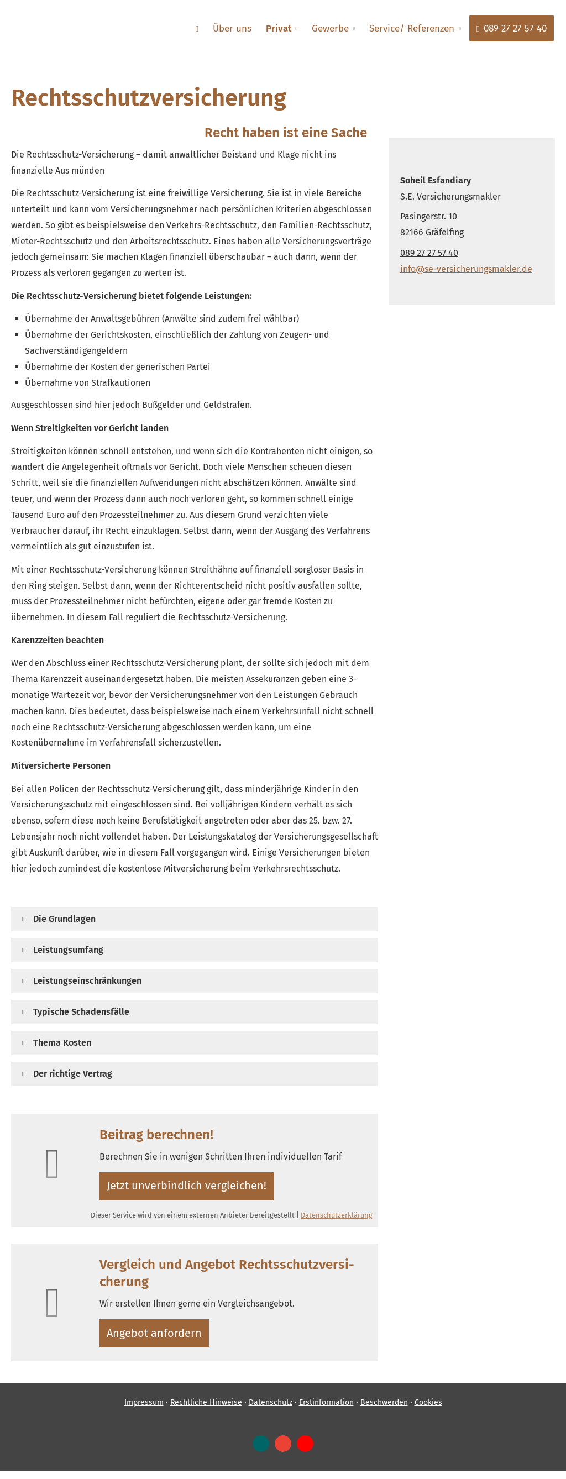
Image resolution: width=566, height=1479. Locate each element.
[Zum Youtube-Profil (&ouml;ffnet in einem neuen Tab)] (305, 1452)
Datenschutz (270, 1410)
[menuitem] (202, 28)
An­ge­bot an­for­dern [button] (157, 1339)
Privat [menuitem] (282, 28)
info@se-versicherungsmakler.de (466, 269)
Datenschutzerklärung (337, 1219)
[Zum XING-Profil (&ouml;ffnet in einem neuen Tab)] (261, 1452)
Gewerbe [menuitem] (332, 28)
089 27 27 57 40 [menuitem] (512, 28)
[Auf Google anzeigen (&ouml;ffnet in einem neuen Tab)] (283, 1452)
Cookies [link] (428, 1410)
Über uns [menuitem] (236, 28)
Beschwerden (384, 1410)
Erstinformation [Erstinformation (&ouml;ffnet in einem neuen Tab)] (326, 1410)
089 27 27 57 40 (429, 253)
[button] (64, 919)
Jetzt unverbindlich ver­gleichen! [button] (187, 1188)
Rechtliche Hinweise (206, 1410)
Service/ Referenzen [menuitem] (413, 28)
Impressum (144, 1410)
